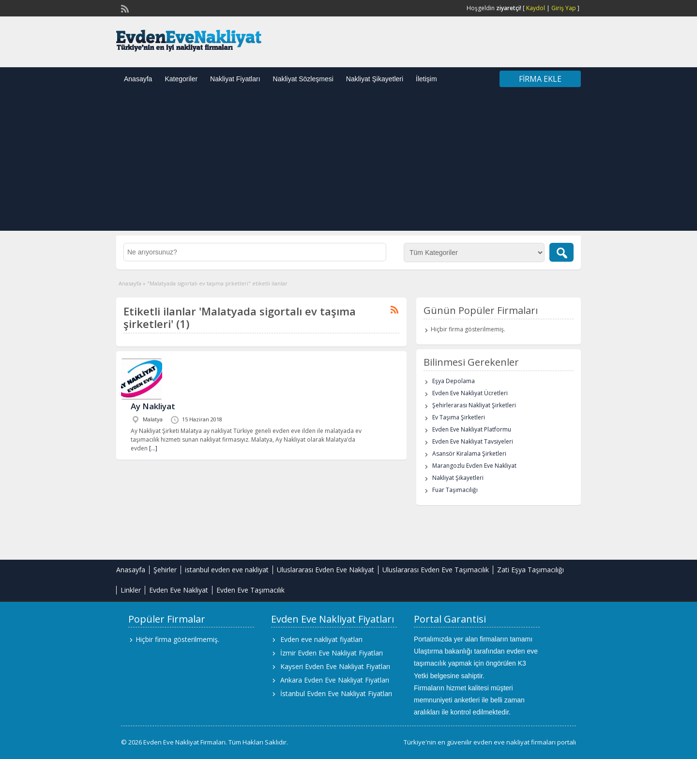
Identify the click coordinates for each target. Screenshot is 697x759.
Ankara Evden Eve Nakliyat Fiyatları (334, 680)
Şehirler (165, 569)
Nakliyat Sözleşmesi (303, 79)
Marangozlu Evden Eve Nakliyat (474, 465)
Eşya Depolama (453, 381)
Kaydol (535, 8)
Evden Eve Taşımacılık (250, 590)
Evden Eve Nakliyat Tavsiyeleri (472, 441)
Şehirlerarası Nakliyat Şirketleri (474, 405)
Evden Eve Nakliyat (178, 590)
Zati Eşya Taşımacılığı (530, 569)
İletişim (426, 79)
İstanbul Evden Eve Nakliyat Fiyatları (336, 693)
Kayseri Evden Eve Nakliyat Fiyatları (335, 666)
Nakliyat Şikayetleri (374, 79)
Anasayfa (138, 79)
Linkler (131, 590)
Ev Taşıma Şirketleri (458, 417)
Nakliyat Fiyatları (235, 79)
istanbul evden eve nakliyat (227, 569)
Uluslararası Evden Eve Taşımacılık (435, 569)
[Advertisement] (348, 163)
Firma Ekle (540, 79)
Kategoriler (181, 79)
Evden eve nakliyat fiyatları (321, 639)
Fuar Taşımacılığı (455, 490)
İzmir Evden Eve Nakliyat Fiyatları (331, 652)
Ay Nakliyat (153, 406)
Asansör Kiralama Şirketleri (469, 453)
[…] (153, 448)
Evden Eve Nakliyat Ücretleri (470, 393)
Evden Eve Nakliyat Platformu (471, 429)
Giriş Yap (563, 8)
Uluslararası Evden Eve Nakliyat (325, 569)
